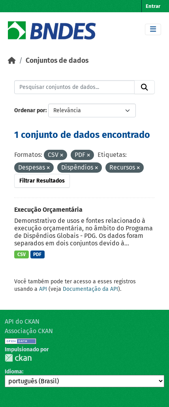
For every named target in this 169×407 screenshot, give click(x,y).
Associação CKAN (29, 331)
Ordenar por (29, 110)
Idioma (13, 371)
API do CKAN (22, 321)
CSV (21, 254)
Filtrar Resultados (42, 180)
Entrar (153, 6)
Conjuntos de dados (57, 61)
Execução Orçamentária (48, 209)
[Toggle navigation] (153, 29)
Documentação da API (90, 289)
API (43, 289)
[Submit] (144, 87)
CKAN (18, 358)
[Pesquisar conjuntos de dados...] (74, 87)
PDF (37, 254)
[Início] (12, 61)
